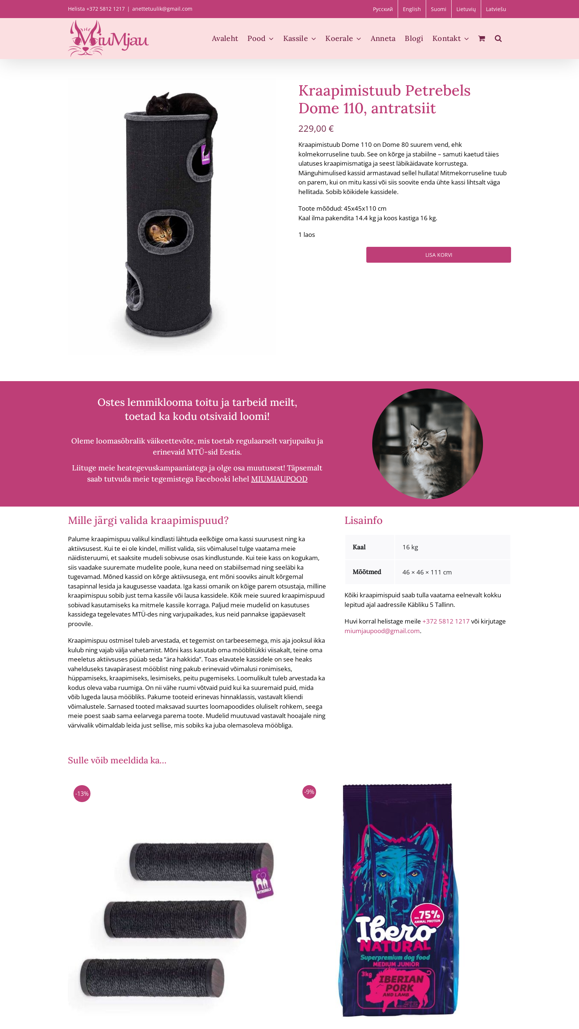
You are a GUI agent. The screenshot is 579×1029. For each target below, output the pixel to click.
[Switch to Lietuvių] (466, 9)
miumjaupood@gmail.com (382, 630)
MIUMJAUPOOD (279, 478)
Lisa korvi (438, 254)
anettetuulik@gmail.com (162, 8)
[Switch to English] (412, 9)
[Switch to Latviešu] (496, 9)
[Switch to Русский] (383, 9)
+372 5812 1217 (446, 621)
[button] (498, 38)
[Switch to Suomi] (438, 9)
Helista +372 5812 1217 (96, 8)
